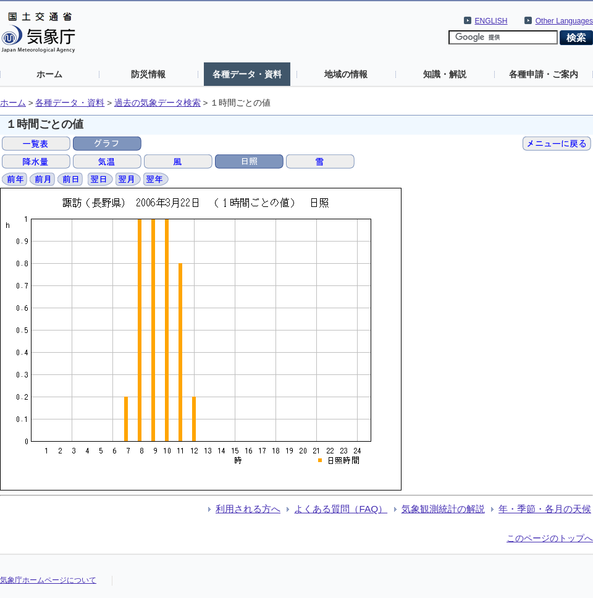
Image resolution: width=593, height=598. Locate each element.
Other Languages (564, 21)
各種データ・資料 (247, 74)
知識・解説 (444, 74)
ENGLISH (491, 21)
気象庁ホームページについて (48, 580)
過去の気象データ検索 (157, 102)
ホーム (49, 74)
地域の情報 (346, 74)
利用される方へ (248, 508)
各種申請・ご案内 (543, 74)
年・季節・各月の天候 (544, 508)
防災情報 (148, 74)
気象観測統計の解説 (443, 508)
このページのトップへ (550, 538)
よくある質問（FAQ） (340, 508)
